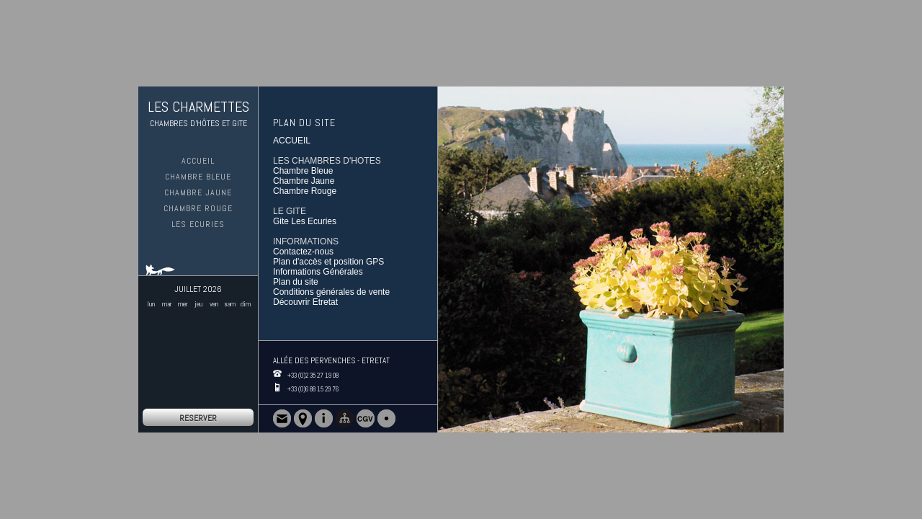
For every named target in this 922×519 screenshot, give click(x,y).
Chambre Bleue (198, 176)
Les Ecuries (198, 224)
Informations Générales (318, 272)
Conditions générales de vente (331, 292)
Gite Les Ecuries (304, 221)
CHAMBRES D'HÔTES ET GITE (198, 123)
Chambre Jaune (198, 192)
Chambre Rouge (198, 208)
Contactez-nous (303, 252)
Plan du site (295, 282)
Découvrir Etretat (305, 302)
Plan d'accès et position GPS (328, 262)
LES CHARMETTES (198, 106)
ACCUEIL (198, 161)
